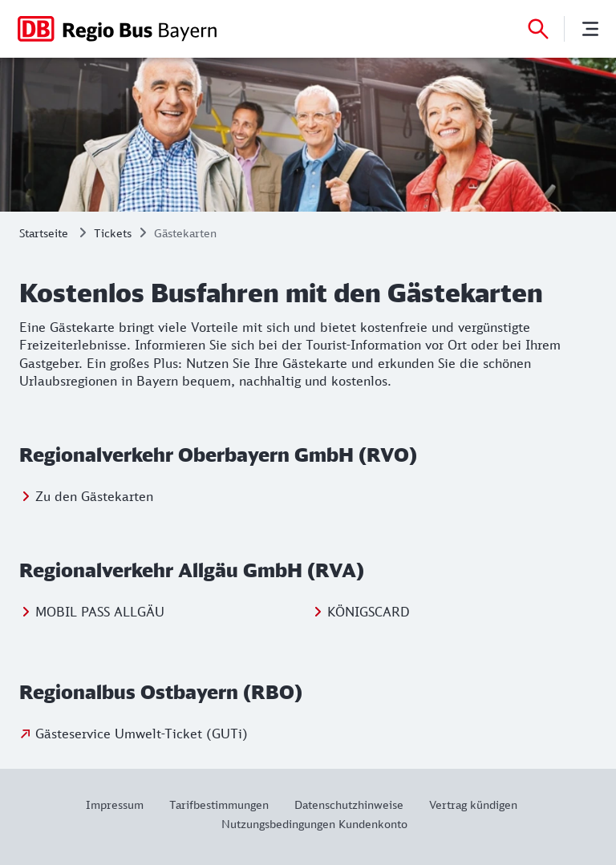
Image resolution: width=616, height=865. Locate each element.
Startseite (43, 233)
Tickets (113, 233)
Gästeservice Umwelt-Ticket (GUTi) (141, 734)
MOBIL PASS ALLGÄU (99, 612)
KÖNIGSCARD (368, 612)
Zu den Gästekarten (94, 496)
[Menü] (590, 29)
